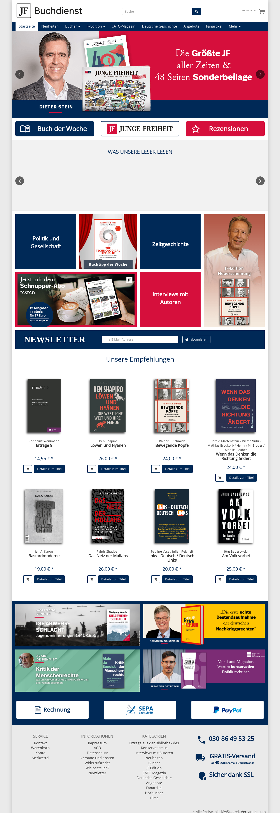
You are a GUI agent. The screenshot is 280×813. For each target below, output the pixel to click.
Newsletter (97, 773)
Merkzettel (40, 758)
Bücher (72, 26)
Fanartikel (214, 26)
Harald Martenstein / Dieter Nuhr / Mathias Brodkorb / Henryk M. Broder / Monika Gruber (236, 445)
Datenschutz (97, 752)
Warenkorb (40, 747)
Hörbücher (154, 792)
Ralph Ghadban (107, 551)
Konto (40, 752)
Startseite (27, 26)
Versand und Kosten (97, 758)
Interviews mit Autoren (154, 752)
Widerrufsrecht (97, 763)
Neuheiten (50, 26)
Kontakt (40, 743)
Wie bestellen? (97, 768)
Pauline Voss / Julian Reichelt (172, 551)
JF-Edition (96, 26)
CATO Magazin (154, 773)
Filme (154, 798)
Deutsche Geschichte (159, 26)
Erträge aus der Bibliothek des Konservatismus (154, 745)
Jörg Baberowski (236, 551)
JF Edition (154, 768)
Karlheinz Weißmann (44, 441)
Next (260, 74)
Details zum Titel (49, 469)
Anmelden (249, 10)
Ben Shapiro (108, 441)
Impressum (97, 743)
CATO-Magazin (123, 26)
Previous (19, 74)
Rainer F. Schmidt (172, 441)
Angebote (192, 26)
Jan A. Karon (44, 551)
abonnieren (196, 339)
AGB (97, 747)
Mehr (235, 26)
